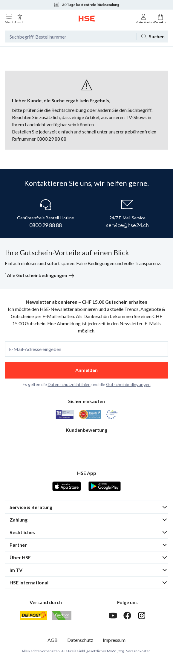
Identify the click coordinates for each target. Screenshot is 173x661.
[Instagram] (141, 615)
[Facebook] (127, 615)
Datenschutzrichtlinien (69, 384)
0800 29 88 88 (51, 139)
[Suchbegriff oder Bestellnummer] (70, 36)
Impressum (114, 640)
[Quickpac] (61, 615)
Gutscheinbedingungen (128, 384)
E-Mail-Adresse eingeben (35, 349)
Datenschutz (80, 640)
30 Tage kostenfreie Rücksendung (86, 5)
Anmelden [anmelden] (86, 370)
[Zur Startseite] (86, 18)
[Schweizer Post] (33, 615)
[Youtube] (113, 615)
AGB (53, 640)
